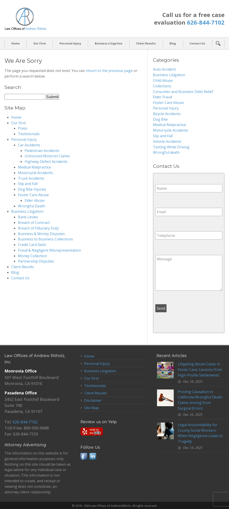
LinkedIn (92, 456)
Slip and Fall (28, 183)
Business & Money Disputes (41, 233)
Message (188, 273)
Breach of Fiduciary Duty (38, 228)
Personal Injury (70, 43)
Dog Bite (160, 119)
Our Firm (39, 43)
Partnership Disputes (36, 261)
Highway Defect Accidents (46, 161)
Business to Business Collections (45, 239)
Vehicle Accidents (167, 141)
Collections (162, 86)
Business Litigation (108, 43)
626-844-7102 (206, 22)
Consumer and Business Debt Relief (183, 91)
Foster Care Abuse (33, 194)
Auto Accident (164, 69)
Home (15, 43)
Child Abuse (163, 80)
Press (22, 128)
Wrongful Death (31, 206)
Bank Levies (28, 217)
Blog (173, 43)
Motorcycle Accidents (35, 172)
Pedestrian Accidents (42, 150)
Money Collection (32, 255)
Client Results (146, 43)
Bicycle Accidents (167, 113)
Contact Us (197, 43)
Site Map (91, 407)
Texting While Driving (171, 147)
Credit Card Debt (32, 244)
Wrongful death (166, 152)
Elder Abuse (35, 200)
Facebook (84, 456)
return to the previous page (109, 70)
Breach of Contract (34, 222)
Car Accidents (29, 145)
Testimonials (29, 133)
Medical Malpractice (34, 167)
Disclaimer (93, 400)
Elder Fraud (162, 97)
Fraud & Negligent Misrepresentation (49, 250)
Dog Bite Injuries (32, 189)
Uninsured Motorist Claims (47, 156)
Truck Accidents (31, 178)
